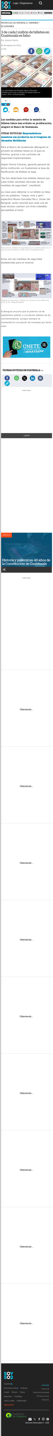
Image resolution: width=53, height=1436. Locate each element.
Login (15, 3)
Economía (7, 26)
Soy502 (8, 1384)
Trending (18, 1396)
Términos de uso (42, 1396)
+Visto (26, 436)
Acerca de (45, 1389)
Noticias (24, 1388)
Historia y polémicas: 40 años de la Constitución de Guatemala (26, 562)
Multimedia (21, 1401)
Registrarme (26, 3)
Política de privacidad (41, 1392)
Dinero (33, 23)
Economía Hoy (11, 1388)
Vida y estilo (9, 1401)
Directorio (45, 1400)
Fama (22, 1392)
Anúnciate (45, 1385)
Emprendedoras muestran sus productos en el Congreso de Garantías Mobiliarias (26, 137)
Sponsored (9, 1405)
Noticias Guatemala (14, 23)
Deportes (8, 1396)
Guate (6, 1392)
